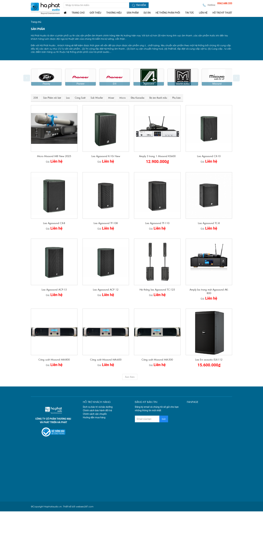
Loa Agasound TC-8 (209, 223)
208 (35, 97)
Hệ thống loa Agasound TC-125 (157, 289)
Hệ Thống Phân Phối (168, 12)
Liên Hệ (203, 12)
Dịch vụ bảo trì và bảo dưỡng (98, 407)
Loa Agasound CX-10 (209, 156)
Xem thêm (130, 376)
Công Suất (80, 97)
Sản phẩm (133, 12)
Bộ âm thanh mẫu (158, 97)
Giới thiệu (95, 12)
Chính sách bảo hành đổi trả (97, 410)
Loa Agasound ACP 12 (105, 289)
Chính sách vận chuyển (95, 414)
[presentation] (26, 78)
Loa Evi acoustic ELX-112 (208, 359)
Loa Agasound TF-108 (106, 223)
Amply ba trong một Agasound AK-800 (209, 291)
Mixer (111, 97)
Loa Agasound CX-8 (54, 223)
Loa (68, 97)
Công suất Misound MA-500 (157, 359)
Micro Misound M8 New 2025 (54, 156)
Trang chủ (78, 12)
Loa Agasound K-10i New (105, 156)
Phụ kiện (176, 97)
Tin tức (189, 12)
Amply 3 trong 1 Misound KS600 (157, 156)
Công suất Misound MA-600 (105, 359)
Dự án (147, 12)
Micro (122, 97)
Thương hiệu (114, 12)
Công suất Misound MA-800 (54, 359)
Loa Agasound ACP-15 (54, 289)
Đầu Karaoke (137, 97)
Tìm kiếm (139, 5)
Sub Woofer (97, 97)
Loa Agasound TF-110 (157, 223)
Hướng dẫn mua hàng (94, 417)
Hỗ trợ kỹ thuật (222, 12)
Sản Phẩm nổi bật (52, 97)
